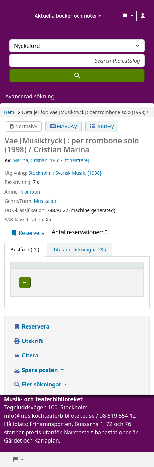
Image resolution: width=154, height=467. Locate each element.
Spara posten (36, 377)
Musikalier (45, 201)
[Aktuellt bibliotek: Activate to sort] (85, 268)
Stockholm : (41, 172)
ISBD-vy (102, 126)
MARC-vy (63, 126)
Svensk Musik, (70, 172)
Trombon (30, 191)
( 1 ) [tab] (24, 249)
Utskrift (28, 348)
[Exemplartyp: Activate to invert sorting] (33, 268)
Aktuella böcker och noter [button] (66, 15)
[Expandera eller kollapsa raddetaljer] (129, 289)
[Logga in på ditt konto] (142, 15)
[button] (127, 15)
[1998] (94, 172)
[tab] (79, 250)
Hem (9, 112)
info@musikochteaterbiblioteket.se (49, 422)
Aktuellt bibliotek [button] (80, 268)
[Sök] (77, 75)
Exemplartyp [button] (29, 268)
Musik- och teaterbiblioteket (77, 284)
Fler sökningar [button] (38, 391)
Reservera (27, 233)
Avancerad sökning (30, 96)
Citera (25, 362)
